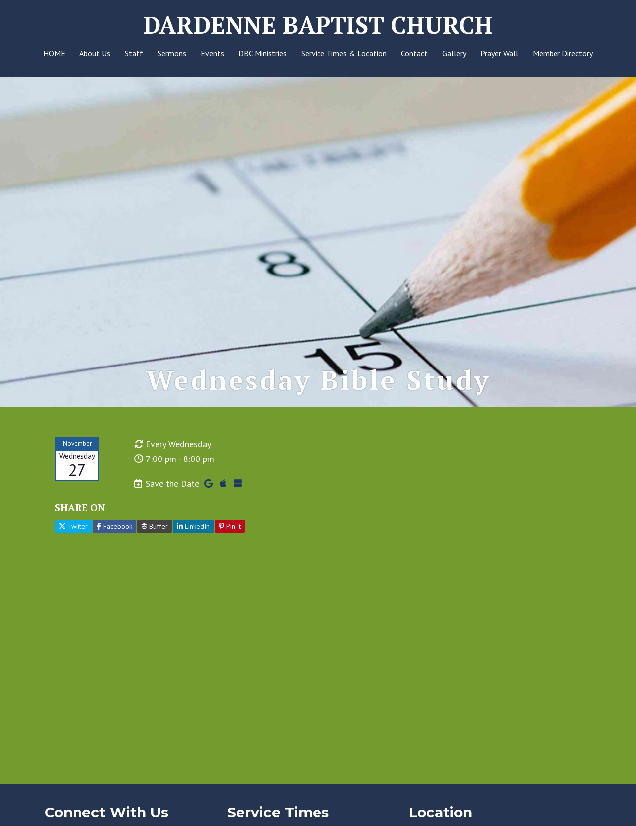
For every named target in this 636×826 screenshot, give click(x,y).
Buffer (154, 526)
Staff (134, 53)
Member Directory (563, 53)
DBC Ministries (262, 53)
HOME (54, 53)
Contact (414, 53)
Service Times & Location (344, 53)
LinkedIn (193, 526)
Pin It (230, 526)
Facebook (114, 526)
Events (212, 53)
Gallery (454, 53)
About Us (95, 53)
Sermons (172, 53)
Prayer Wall (499, 53)
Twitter (73, 526)
